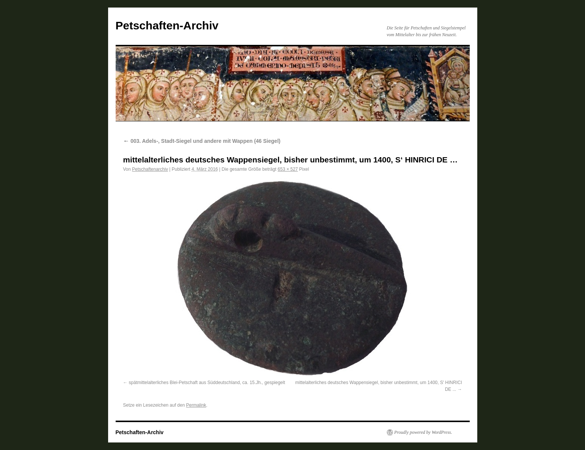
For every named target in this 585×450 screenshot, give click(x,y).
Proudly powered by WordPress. (423, 432)
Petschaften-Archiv (167, 25)
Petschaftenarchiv (150, 169)
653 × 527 (288, 169)
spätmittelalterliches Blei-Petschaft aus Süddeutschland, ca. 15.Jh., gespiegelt (207, 382)
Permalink (196, 405)
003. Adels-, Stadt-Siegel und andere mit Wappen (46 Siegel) (202, 141)
